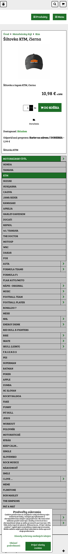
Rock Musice (11, 462)
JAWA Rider (10, 197)
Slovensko (10, 456)
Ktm (5, 175)
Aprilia (8, 208)
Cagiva (7, 192)
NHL (34, 319)
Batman (8, 368)
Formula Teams (34, 269)
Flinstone (9, 489)
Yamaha (8, 169)
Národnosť (10, 467)
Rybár (7, 440)
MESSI (6, 313)
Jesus (6, 418)
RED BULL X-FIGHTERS (15, 329)
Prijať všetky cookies (38, 546)
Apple (6, 379)
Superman (9, 363)
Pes (5, 357)
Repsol (7, 225)
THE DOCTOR (10, 236)
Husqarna (9, 186)
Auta (34, 263)
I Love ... (34, 478)
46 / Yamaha (10, 230)
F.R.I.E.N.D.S (10, 352)
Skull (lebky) (34, 346)
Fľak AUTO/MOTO (13, 280)
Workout (9, 423)
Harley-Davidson (14, 214)
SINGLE (7, 451)
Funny (7, 407)
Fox (5, 258)
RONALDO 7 (9, 307)
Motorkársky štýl (34, 158)
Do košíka (50, 107)
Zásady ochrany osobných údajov (32, 535)
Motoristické (11, 434)
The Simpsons (11, 500)
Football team (34, 296)
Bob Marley (10, 495)
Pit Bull (8, 412)
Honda (7, 164)
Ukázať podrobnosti (13, 544)
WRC (6, 247)
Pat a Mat (9, 506)
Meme (6, 484)
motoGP (8, 241)
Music (34, 291)
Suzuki (7, 181)
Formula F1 (10, 274)
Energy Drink (34, 324)
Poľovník (9, 429)
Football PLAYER (34, 302)
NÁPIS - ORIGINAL (34, 285)
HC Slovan (9, 390)
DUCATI (7, 219)
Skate (34, 341)
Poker (7, 374)
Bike (34, 335)
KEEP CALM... (10, 445)
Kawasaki (9, 203)
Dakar (7, 252)
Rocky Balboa (12, 396)
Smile (6, 473)
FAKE (6, 401)
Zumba (7, 385)
